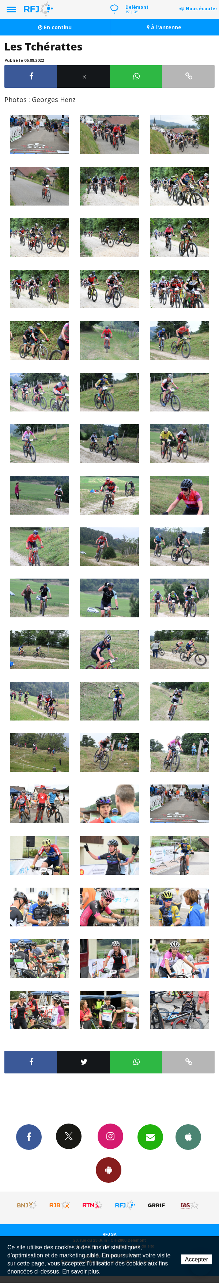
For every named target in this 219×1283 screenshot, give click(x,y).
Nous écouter (202, 8)
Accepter (196, 1259)
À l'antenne (164, 27)
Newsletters (150, 1136)
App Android (108, 1169)
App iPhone (188, 1136)
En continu (55, 27)
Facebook (29, 1136)
